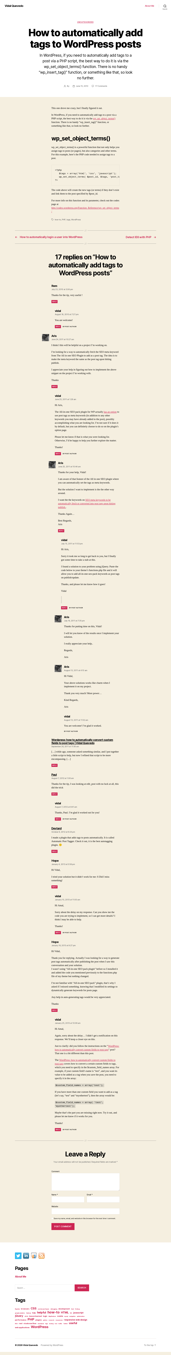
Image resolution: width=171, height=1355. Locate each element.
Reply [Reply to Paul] (54, 797)
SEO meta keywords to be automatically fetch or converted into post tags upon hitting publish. (87, 507)
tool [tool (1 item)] (56, 1327)
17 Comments (101, 86)
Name (54, 1198)
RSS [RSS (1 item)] (16, 1327)
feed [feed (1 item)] (72, 1312)
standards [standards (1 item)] (41, 1327)
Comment (55, 1175)
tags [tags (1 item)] (46, 1327)
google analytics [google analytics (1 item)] (20, 1316)
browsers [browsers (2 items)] (25, 1312)
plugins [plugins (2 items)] (38, 1323)
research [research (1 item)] (51, 1323)
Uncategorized (85, 22)
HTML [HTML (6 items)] (65, 1315)
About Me (149, 6)
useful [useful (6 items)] (73, 1326)
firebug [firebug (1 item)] (77, 1312)
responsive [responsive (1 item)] (59, 1323)
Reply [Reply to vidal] (58, 330)
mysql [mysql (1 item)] (66, 1319)
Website (54, 1209)
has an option (110, 415)
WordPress (76, 219)
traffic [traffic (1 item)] (60, 1327)
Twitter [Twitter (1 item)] (65, 1327)
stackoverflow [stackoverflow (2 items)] (30, 1327)
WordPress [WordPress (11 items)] (39, 1330)
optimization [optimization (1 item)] (80, 1319)
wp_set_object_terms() (104, 118)
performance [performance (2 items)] (20, 1323)
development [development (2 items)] (64, 1312)
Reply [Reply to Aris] (54, 390)
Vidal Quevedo (14, 5)
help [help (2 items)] (34, 1316)
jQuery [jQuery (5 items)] (19, 1319)
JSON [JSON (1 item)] (26, 1319)
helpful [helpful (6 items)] (41, 1315)
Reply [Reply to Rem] (54, 305)
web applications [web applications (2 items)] (22, 1331)
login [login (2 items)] (45, 1319)
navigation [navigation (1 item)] (72, 1319)
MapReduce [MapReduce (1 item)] (52, 1319)
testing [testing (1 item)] (51, 1327)
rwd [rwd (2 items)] (20, 1327)
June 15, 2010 (82, 86)
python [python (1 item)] (45, 1323)
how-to (58, 219)
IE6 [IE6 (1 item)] (71, 1316)
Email (90, 1198)
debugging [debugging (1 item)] (53, 1312)
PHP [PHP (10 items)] (31, 1323)
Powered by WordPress (52, 1348)
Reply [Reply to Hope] (54, 890)
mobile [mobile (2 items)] (60, 1319)
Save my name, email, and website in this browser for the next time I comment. (85, 1222)
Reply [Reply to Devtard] (54, 854)
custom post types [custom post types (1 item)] (43, 1312)
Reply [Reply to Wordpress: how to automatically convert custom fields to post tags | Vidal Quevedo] (54, 768)
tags (68, 219)
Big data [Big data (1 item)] (17, 1312)
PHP (63, 219)
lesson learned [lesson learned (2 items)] (35, 1319)
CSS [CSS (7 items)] (33, 1311)
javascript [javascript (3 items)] (78, 1316)
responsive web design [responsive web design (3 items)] (75, 1323)
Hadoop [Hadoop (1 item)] (28, 1316)
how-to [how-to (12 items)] (53, 1315)
